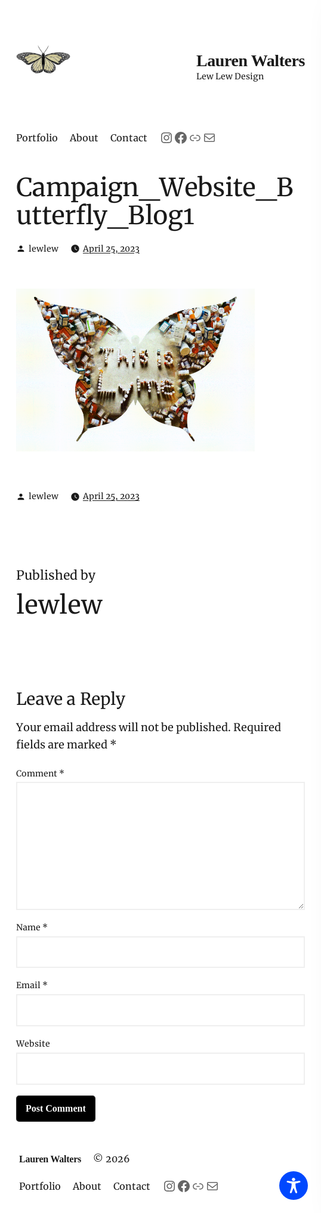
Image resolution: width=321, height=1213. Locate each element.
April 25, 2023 (111, 248)
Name (32, 927)
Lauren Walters (250, 60)
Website (33, 1043)
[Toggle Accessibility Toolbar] (293, 1185)
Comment (40, 773)
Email (32, 985)
